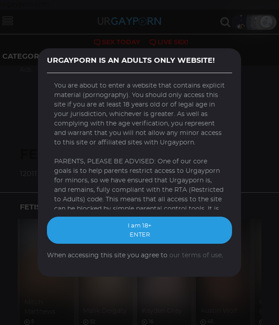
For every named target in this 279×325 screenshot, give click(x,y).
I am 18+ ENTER (139, 230)
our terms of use (195, 255)
